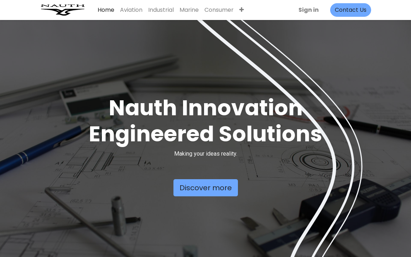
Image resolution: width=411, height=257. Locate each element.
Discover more (206, 188)
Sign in (308, 10)
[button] (241, 10)
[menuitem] (106, 10)
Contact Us (350, 10)
